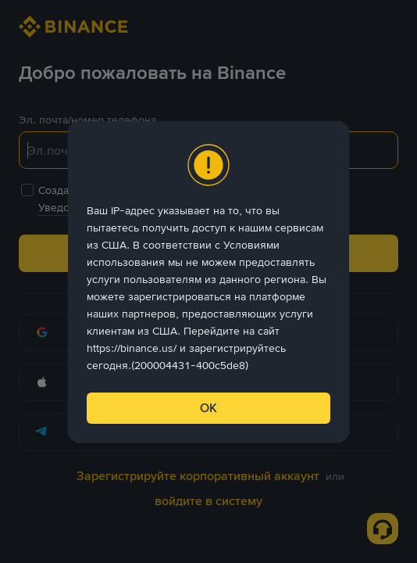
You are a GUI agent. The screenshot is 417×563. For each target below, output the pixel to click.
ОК (208, 408)
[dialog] (208, 282)
